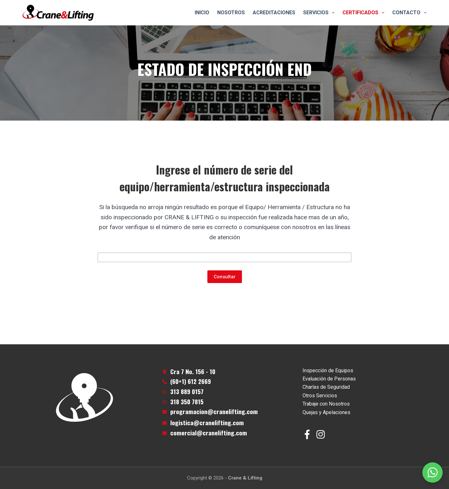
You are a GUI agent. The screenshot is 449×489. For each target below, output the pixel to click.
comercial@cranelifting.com (208, 432)
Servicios (320, 13)
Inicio (202, 13)
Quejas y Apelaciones (326, 412)
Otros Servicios (320, 396)
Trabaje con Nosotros (326, 404)
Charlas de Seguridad (326, 387)
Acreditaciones (274, 13)
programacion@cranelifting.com (214, 411)
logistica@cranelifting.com (207, 422)
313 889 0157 (187, 391)
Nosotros (231, 13)
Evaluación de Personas (329, 379)
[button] (432, 472)
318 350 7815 (187, 401)
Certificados (364, 13)
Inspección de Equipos (328, 370)
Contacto (409, 13)
